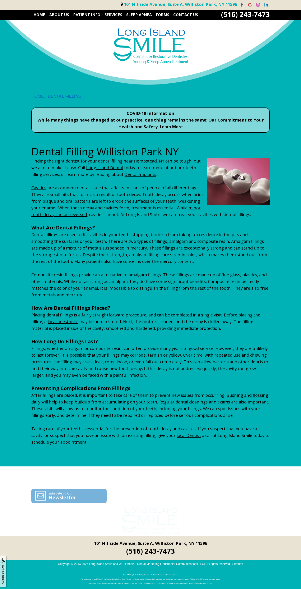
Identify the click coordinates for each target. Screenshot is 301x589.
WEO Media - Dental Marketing (139, 564)
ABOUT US (59, 14)
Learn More (171, 126)
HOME (39, 14)
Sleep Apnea (139, 14)
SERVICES (113, 14)
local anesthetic (63, 321)
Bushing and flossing (247, 395)
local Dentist (189, 435)
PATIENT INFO (86, 14)
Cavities (38, 188)
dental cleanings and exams (203, 402)
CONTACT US (185, 14)
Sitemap (237, 564)
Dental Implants (140, 174)
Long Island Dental (104, 167)
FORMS (162, 14)
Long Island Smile (100, 564)
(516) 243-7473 (245, 14)
